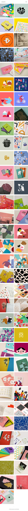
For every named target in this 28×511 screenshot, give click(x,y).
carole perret (3, 1)
